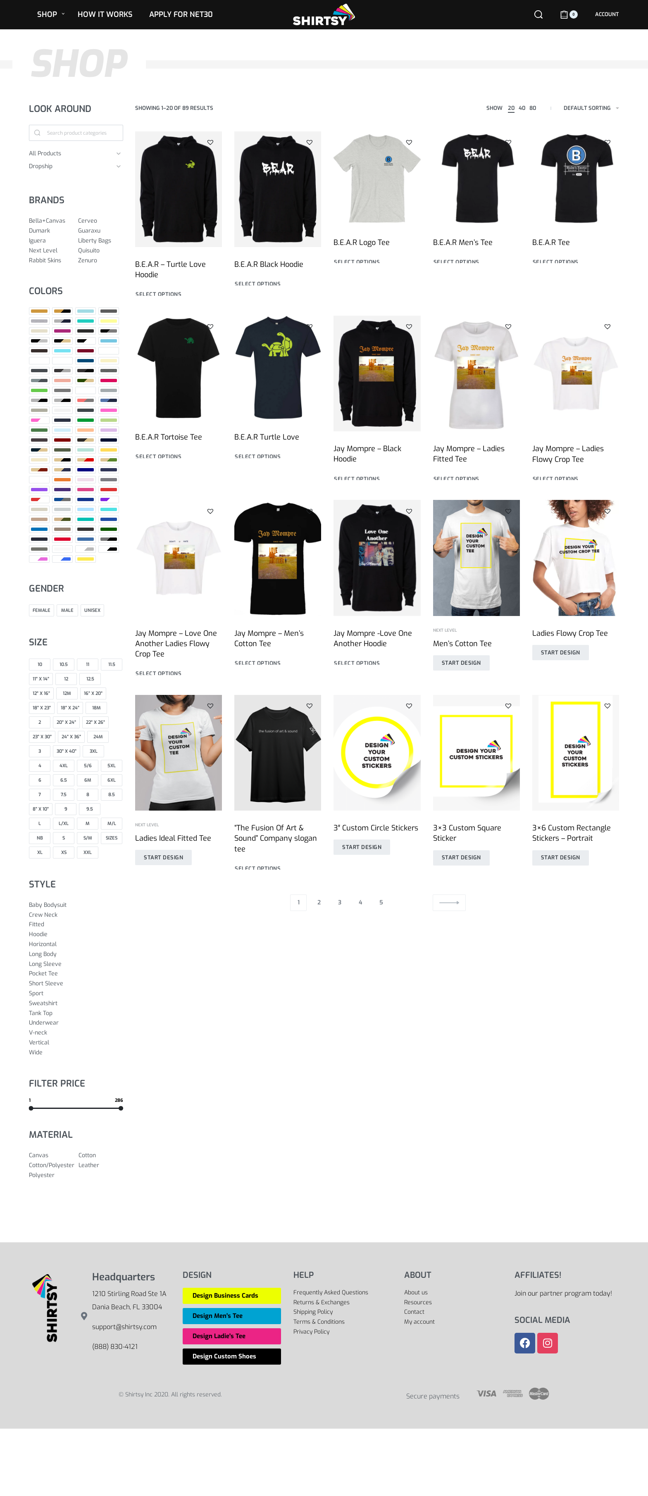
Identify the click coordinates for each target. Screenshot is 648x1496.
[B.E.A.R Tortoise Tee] (178, 374)
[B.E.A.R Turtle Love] (278, 378)
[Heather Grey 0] (39, 400)
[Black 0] (85, 331)
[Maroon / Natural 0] (85, 440)
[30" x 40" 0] (66, 751)
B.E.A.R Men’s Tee (463, 242)
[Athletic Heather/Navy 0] (62, 321)
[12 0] (66, 679)
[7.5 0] (63, 794)
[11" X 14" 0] (40, 679)
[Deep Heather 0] (109, 370)
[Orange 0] (62, 479)
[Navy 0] (85, 469)
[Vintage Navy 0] (39, 539)
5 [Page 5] (381, 902)
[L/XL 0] (63, 823)
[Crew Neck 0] (76, 915)
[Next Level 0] (51, 251)
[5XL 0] (111, 765)
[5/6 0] (87, 765)
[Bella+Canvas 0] (51, 221)
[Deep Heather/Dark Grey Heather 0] (39, 380)
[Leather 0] (101, 1165)
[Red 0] (109, 489)
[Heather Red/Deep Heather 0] (85, 400)
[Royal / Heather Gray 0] (62, 499)
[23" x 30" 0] (42, 736)
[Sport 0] (76, 994)
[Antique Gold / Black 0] (62, 311)
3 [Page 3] (339, 902)
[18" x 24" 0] (70, 708)
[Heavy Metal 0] (85, 410)
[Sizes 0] (111, 838)
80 (532, 108)
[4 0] (39, 765)
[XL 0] (39, 852)
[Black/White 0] (85, 341)
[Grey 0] (62, 390)
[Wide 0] (76, 1053)
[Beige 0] (39, 331)
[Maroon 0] (62, 440)
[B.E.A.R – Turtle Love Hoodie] (178, 189)
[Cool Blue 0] (85, 360)
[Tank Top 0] (76, 1013)
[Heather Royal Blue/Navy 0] (109, 400)
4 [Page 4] (360, 902)
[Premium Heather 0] (109, 479)
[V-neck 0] (76, 1033)
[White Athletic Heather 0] (85, 549)
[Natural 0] (39, 460)
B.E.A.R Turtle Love (267, 446)
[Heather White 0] (62, 410)
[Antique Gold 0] (39, 311)
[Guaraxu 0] (100, 231)
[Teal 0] (85, 519)
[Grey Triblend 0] (109, 390)
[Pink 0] (85, 479)
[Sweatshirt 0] (76, 1003)
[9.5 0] (89, 809)
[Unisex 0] (92, 610)
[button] (210, 142)
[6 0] (39, 780)
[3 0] (39, 751)
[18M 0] (96, 708)
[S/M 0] (87, 838)
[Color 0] (39, 360)
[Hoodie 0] (76, 934)
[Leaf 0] (39, 430)
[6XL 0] (111, 780)
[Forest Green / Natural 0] (85, 380)
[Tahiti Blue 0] (109, 509)
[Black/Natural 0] (62, 341)
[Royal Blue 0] (85, 499)
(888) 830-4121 (115, 1346)
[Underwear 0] (76, 1023)
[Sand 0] (39, 509)
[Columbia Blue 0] (62, 360)
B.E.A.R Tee (551, 242)
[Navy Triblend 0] (109, 469)
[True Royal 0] (109, 519)
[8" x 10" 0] (40, 809)
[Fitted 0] (76, 925)
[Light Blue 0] (62, 430)
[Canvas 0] (51, 1156)
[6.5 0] (63, 780)
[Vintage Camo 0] (109, 529)
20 (511, 108)
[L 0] (39, 823)
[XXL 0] (87, 852)
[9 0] (65, 809)
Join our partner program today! (563, 1293)
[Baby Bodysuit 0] (76, 905)
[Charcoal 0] (109, 350)
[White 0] (62, 549)
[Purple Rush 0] (62, 489)
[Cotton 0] (101, 1156)
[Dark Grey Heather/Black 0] (85, 370)
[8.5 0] (111, 794)
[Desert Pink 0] (62, 380)
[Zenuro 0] (100, 261)
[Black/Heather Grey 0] (39, 341)
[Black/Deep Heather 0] (109, 331)
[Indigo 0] (62, 420)
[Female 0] (41, 610)
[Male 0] (67, 610)
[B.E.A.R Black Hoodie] (277, 189)
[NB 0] (39, 838)
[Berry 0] (62, 331)
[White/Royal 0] (62, 559)
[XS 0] (63, 852)
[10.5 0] (63, 664)
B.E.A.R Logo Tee (362, 242)
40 (522, 108)
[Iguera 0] (51, 241)
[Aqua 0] (85, 311)
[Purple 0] (39, 489)
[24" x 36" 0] (71, 736)
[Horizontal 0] (76, 944)
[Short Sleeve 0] (76, 984)
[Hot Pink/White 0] (39, 420)
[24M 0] (98, 736)
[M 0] (87, 823)
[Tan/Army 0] (62, 519)
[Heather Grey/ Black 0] (62, 400)
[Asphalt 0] (109, 311)
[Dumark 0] (51, 231)
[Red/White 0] (39, 499)
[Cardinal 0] (85, 350)
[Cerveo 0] (100, 221)
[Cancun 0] (62, 350)
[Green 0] (39, 390)
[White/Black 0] (109, 549)
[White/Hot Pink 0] (39, 559)
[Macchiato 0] (39, 440)
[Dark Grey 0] (39, 370)
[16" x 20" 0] (93, 693)
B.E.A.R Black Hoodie (268, 264)
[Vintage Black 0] (85, 529)
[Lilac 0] (109, 430)
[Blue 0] (109, 341)
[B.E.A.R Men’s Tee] (476, 178)
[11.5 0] (111, 664)
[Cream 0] (109, 360)
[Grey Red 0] (85, 390)
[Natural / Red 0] (85, 460)
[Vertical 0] (76, 1043)
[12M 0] (67, 693)
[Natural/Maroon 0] (39, 469)
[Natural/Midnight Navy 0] (62, 469)
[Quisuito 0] (100, 251)
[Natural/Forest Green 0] (109, 460)
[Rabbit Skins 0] (51, 261)
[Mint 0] (85, 450)
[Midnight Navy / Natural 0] (39, 450)
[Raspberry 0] (85, 489)
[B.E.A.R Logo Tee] (377, 178)
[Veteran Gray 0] (62, 529)
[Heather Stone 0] (39, 410)
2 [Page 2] (319, 902)
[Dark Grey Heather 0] (62, 370)
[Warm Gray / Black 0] (109, 539)
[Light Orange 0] (85, 430)
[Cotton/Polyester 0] (51, 1165)
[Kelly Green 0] (85, 420)
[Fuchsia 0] (109, 380)
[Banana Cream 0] (109, 321)
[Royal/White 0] (109, 499)
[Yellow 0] (85, 559)
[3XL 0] (93, 751)
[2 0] (39, 722)
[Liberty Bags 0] (100, 241)
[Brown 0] (39, 350)
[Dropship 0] (70, 166)
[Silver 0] (62, 509)
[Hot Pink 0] (109, 410)
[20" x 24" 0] (66, 722)
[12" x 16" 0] (41, 693)
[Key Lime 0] (109, 420)
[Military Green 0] (62, 450)
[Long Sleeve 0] (76, 964)
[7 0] (39, 794)
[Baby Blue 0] (85, 321)
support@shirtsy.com (124, 1326)
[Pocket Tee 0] (76, 974)
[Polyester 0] (51, 1175)
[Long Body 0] (76, 954)
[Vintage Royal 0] (85, 539)
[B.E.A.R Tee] (575, 178)
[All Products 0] (70, 154)
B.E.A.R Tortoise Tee (169, 442)
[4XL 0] (63, 765)
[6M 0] (87, 780)
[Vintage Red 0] (62, 539)
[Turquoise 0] (39, 529)
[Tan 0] (39, 519)
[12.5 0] (90, 679)
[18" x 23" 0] (41, 708)
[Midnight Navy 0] (109, 440)
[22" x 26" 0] (95, 722)
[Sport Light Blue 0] (85, 509)
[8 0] (87, 794)
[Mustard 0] (109, 450)
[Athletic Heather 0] (39, 321)
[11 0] (87, 664)
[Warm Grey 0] (39, 549)
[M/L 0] (111, 823)
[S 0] (63, 838)
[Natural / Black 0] (62, 460)
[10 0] (39, 664)
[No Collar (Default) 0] (39, 479)
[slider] (31, 1108)
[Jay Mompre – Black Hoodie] (377, 391)
